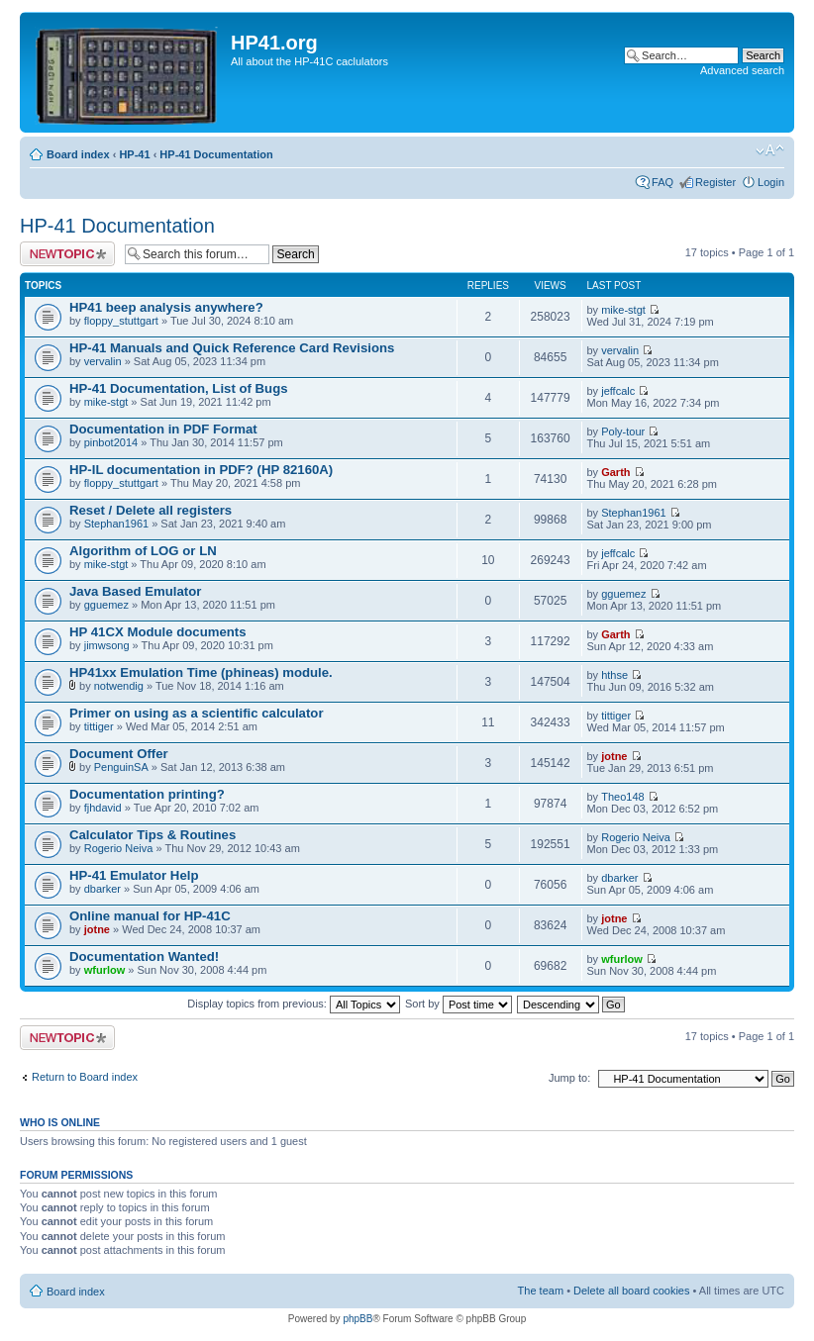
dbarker (102, 889)
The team (540, 1290)
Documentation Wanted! (144, 956)
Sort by (458, 1003)
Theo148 (622, 797)
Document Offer (118, 753)
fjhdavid (103, 808)
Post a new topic (67, 253)
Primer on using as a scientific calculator (196, 713)
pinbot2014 (111, 442)
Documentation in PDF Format (163, 429)
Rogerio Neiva (118, 848)
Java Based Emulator (135, 591)
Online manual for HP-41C (150, 916)
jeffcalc (618, 391)
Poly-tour (623, 431)
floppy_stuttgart (121, 321)
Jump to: (569, 1078)
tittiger (99, 726)
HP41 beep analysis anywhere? (166, 307)
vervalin (103, 361)
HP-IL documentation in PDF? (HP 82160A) (201, 469)
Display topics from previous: (293, 1003)
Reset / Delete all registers (150, 510)
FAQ (662, 182)
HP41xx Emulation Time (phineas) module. (201, 672)
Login (771, 182)
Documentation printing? (147, 794)
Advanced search (742, 70)
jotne (614, 756)
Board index (78, 154)
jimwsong (107, 645)
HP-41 (134, 154)
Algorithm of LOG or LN (143, 550)
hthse (614, 675)
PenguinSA (121, 767)
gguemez (106, 605)
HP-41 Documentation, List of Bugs (178, 388)
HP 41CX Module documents (158, 631)
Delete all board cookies (631, 1290)
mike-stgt (623, 310)
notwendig (119, 686)
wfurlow (105, 970)
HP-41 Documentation (215, 154)
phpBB (357, 1318)
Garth (615, 472)
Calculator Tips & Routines (152, 834)
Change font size (770, 150)
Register (715, 182)
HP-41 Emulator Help (133, 875)
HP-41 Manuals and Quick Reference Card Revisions (231, 347)
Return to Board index (85, 1077)
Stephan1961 (116, 523)
